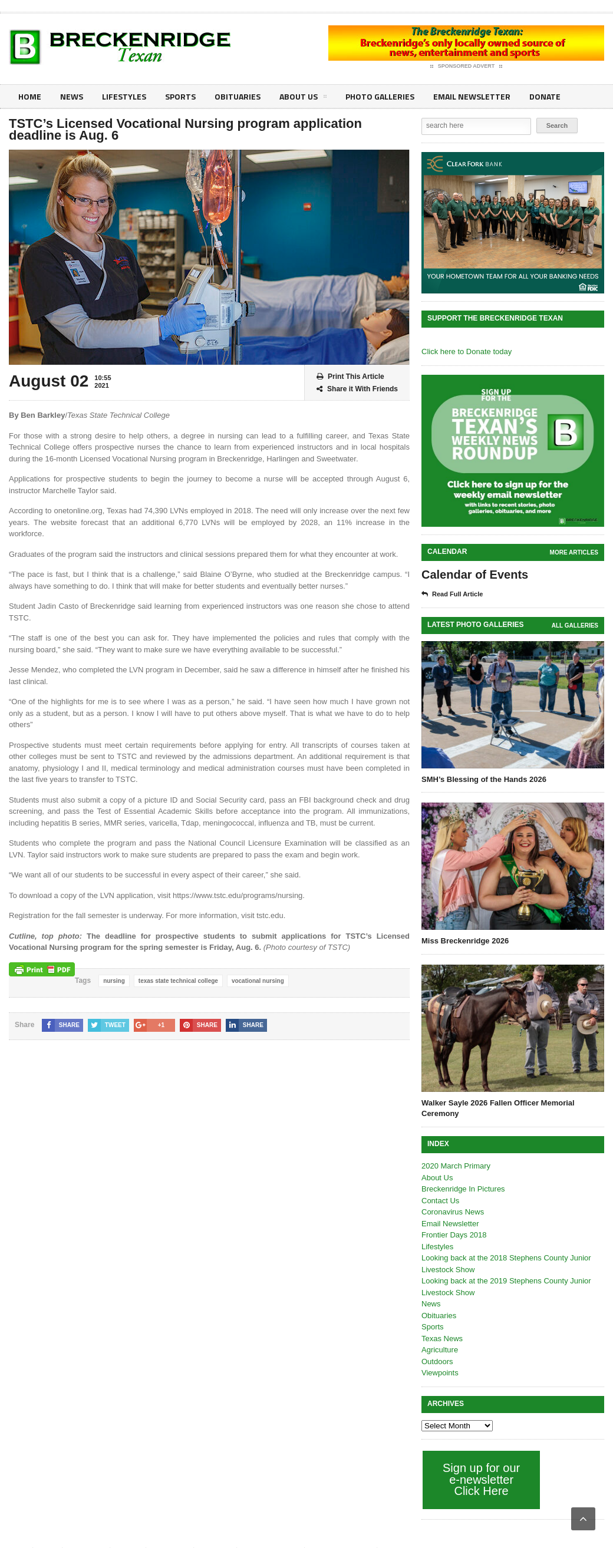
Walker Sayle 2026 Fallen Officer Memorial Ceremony (498, 1108)
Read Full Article (452, 594)
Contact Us (440, 1200)
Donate (545, 96)
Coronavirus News (452, 1211)
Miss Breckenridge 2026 (465, 940)
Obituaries (238, 96)
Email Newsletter (471, 96)
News (71, 96)
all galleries (575, 625)
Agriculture (439, 1349)
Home (29, 96)
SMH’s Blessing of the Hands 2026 (483, 779)
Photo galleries (379, 96)
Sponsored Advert (466, 66)
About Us (303, 98)
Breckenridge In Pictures (463, 1188)
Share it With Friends (357, 389)
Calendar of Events (474, 574)
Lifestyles (124, 96)
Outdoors (437, 1361)
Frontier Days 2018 (454, 1234)
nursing (114, 981)
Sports (180, 96)
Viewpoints (440, 1372)
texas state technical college (178, 981)
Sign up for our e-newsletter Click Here (481, 1479)
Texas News (442, 1338)
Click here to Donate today (466, 351)
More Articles (574, 552)
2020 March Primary (455, 1165)
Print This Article (350, 377)
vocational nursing (258, 981)
